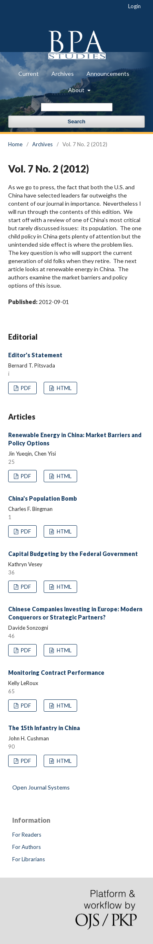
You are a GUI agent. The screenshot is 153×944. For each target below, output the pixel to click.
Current (28, 73)
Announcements (107, 73)
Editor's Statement (35, 355)
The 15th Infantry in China (44, 727)
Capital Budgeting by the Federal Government (73, 553)
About (77, 89)
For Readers (26, 834)
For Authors (26, 847)
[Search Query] (77, 107)
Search (76, 121)
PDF (25, 388)
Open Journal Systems (41, 787)
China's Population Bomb (42, 498)
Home (15, 144)
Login (134, 6)
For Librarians (28, 859)
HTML (63, 388)
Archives (62, 73)
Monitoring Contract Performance (56, 672)
